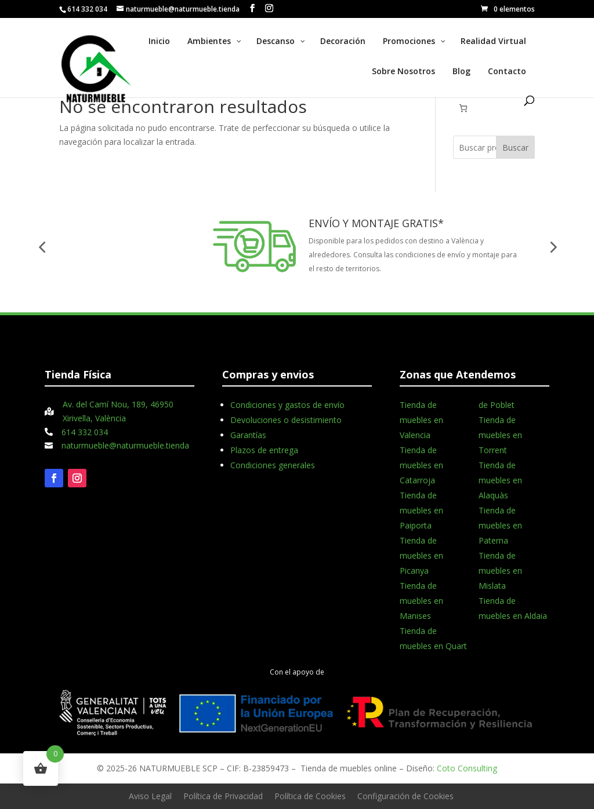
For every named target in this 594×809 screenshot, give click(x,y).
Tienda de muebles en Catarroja (421, 465)
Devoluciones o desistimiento (286, 419)
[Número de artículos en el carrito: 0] (463, 108)
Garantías (248, 434)
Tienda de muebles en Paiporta (421, 510)
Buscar (515, 147)
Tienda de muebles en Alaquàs (500, 480)
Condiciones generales (272, 465)
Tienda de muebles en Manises (421, 600)
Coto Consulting (467, 768)
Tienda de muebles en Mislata (500, 570)
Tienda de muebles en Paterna (500, 525)
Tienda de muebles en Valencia (421, 419)
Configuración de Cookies (405, 795)
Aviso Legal (150, 795)
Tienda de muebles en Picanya (421, 555)
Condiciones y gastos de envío (287, 404)
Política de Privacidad (223, 795)
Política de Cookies (310, 795)
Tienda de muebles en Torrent (500, 434)
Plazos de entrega (264, 449)
